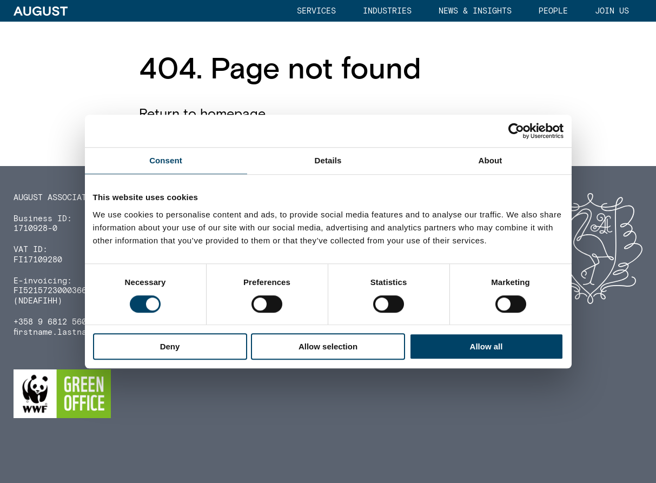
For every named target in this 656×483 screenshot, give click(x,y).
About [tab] (490, 160)
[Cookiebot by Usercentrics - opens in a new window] (516, 131)
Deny (170, 346)
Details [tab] (328, 160)
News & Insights (475, 11)
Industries (387, 11)
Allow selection (328, 346)
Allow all (486, 346)
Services (316, 11)
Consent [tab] (165, 160)
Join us (612, 11)
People (553, 11)
